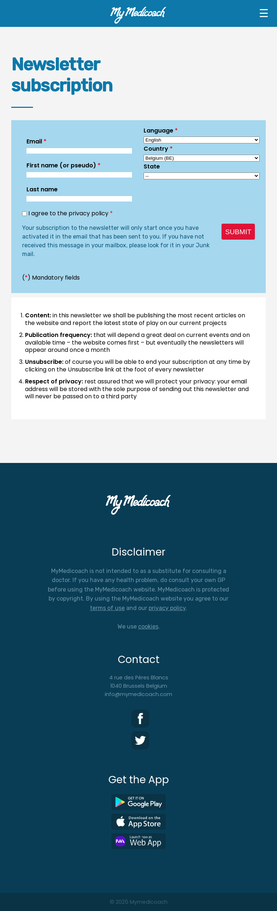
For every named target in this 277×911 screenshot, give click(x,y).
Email (36, 141)
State (152, 166)
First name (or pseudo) (63, 165)
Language (161, 130)
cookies (148, 626)
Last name (42, 189)
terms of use (107, 608)
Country (158, 149)
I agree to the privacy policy (70, 213)
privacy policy (167, 608)
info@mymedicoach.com (138, 694)
